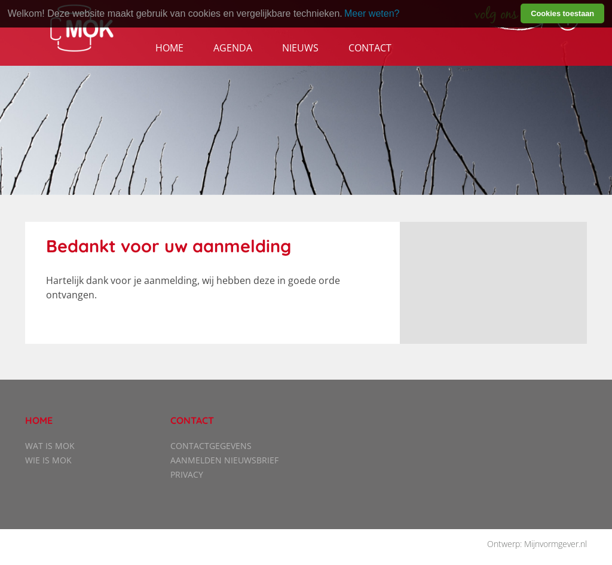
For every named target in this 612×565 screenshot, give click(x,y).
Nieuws (300, 47)
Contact (369, 47)
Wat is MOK (50, 445)
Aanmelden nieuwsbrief (224, 460)
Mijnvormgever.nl (555, 543)
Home (169, 47)
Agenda (232, 47)
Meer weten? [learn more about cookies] (372, 13)
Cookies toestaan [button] (562, 13)
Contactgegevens (211, 445)
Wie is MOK (48, 460)
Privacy (186, 474)
